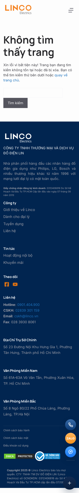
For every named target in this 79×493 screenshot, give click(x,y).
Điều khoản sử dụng (15, 445)
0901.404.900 (28, 305)
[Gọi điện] (70, 424)
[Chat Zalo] (70, 438)
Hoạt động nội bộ (17, 255)
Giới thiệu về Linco (19, 210)
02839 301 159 (27, 310)
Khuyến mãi (13, 262)
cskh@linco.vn (26, 316)
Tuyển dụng (13, 224)
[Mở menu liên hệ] (69, 483)
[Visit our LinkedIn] (15, 284)
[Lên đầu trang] (70, 468)
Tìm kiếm (15, 102)
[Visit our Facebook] (6, 284)
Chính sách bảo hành (16, 430)
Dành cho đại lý (16, 217)
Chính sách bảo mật (15, 438)
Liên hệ (9, 231)
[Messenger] (70, 451)
